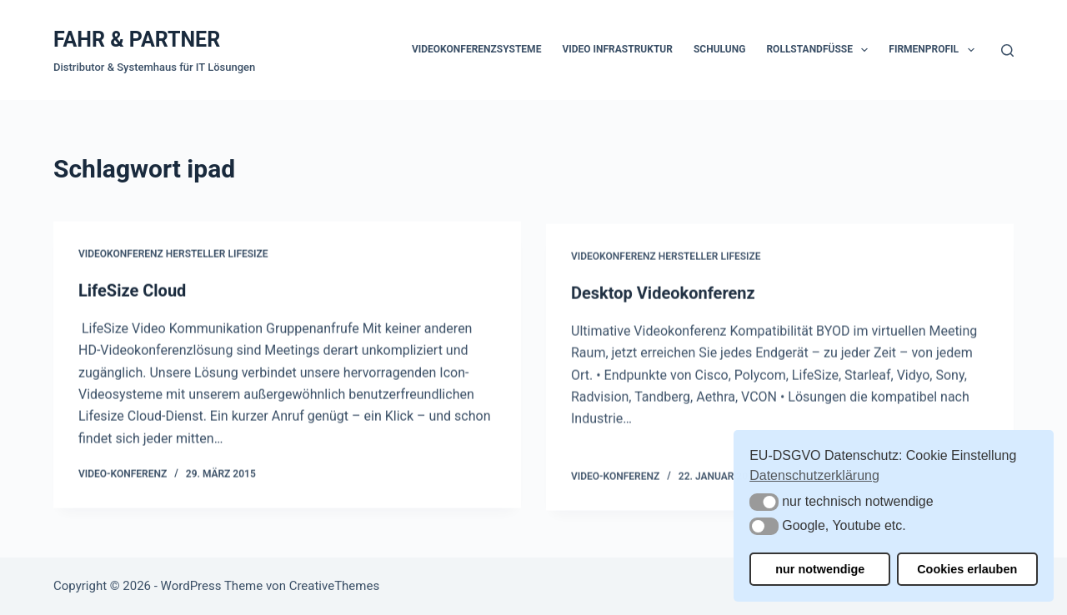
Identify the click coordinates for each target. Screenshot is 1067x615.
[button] (764, 502)
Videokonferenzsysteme (476, 49)
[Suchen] (1007, 50)
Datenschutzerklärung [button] (814, 475)
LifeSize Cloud (132, 291)
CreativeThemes (334, 585)
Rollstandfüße (820, 50)
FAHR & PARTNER (136, 40)
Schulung (719, 49)
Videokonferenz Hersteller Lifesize (173, 255)
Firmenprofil (934, 50)
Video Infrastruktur (617, 49)
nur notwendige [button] (819, 569)
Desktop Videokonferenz (663, 297)
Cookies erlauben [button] (967, 569)
